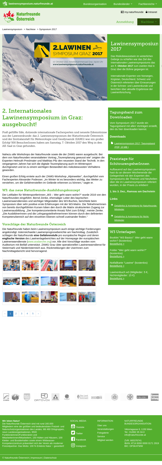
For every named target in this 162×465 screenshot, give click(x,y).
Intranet (151, 11)
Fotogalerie (103, 432)
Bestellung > (117, 243)
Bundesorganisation (95, 3)
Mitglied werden (105, 440)
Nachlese (147, 22)
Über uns (102, 425)
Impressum (36, 457)
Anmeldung (125, 22)
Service (101, 436)
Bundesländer (122, 3)
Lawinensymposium (12, 29)
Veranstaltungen (105, 429)
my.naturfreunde (132, 11)
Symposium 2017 (48, 29)
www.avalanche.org (39, 241)
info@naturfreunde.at (135, 435)
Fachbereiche (146, 3)
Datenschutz (50, 457)
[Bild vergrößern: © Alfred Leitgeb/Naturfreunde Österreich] (11, 271)
